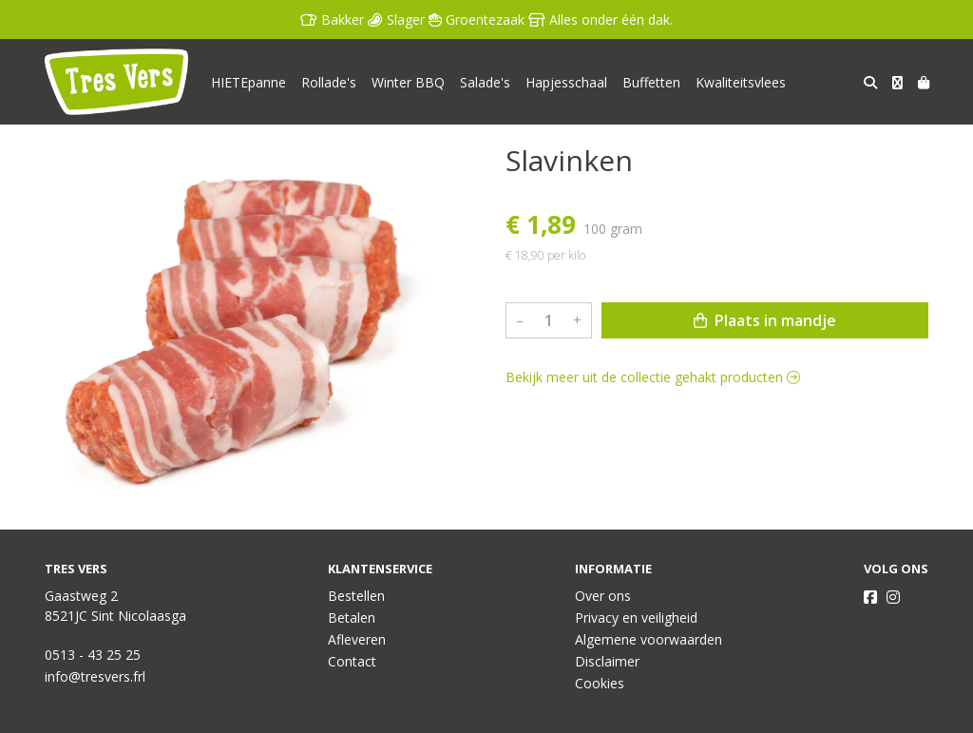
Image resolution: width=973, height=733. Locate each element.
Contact (352, 661)
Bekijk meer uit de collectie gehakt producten (653, 377)
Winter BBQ (408, 82)
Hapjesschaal (566, 82)
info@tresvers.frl (95, 676)
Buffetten (651, 82)
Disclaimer (607, 661)
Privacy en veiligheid (636, 617)
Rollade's (328, 82)
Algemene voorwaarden (648, 639)
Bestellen (356, 596)
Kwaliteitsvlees (741, 82)
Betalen (351, 617)
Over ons (603, 596)
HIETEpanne (248, 82)
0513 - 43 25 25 (93, 655)
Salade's (485, 82)
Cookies (599, 683)
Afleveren (357, 639)
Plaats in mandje (765, 320)
